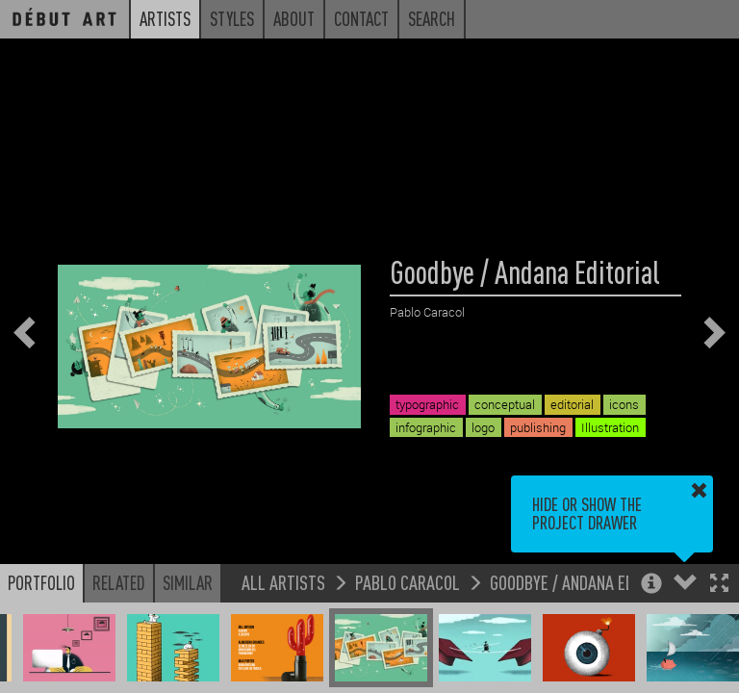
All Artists (283, 582)
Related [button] (118, 582)
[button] (719, 585)
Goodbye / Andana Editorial (587, 582)
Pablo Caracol (407, 582)
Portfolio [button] (41, 582)
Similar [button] (188, 582)
